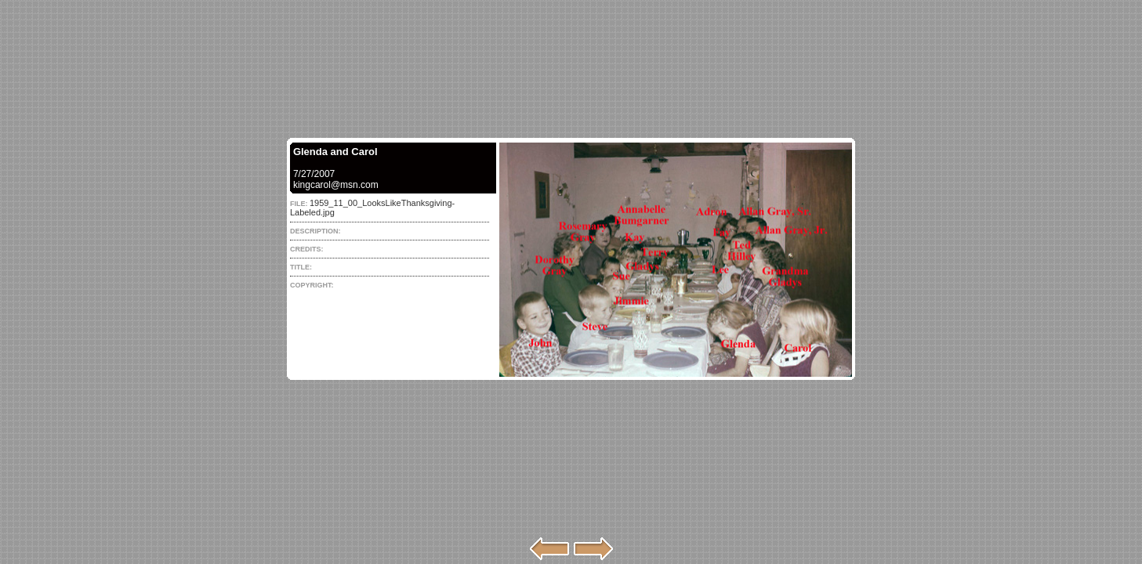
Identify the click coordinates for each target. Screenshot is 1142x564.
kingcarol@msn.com (336, 184)
